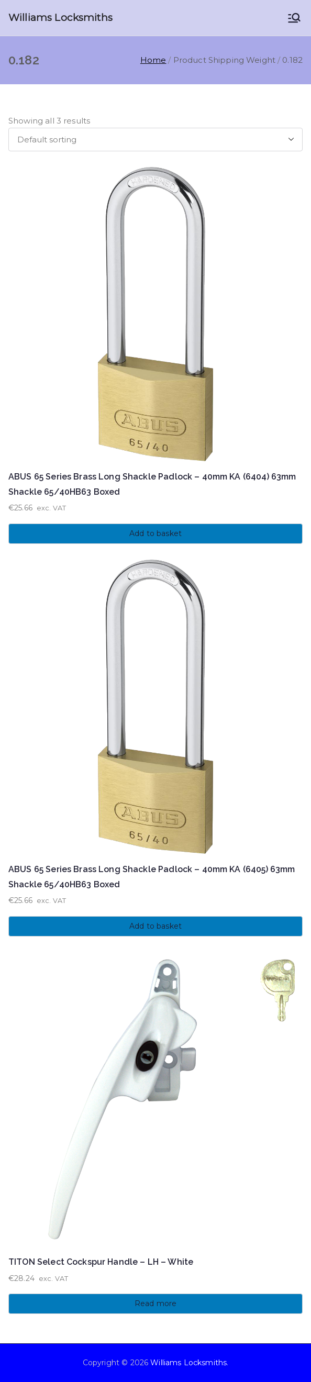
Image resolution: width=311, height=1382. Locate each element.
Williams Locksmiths (60, 18)
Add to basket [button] (155, 533)
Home (153, 60)
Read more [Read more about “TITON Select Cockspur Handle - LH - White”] (155, 1303)
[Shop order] (155, 139)
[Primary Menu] (294, 17)
